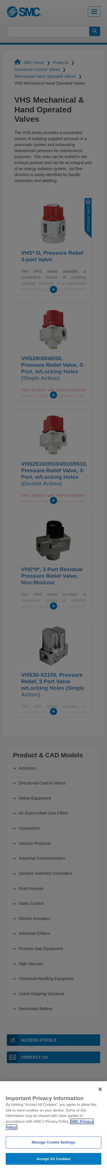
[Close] (100, 1096)
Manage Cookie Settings (53, 1149)
